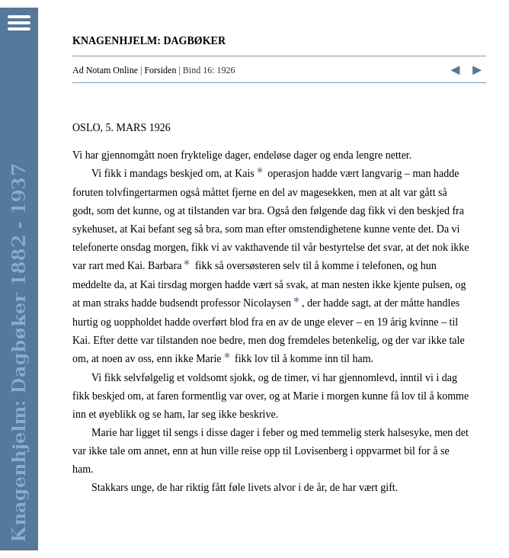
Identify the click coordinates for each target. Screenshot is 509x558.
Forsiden (160, 70)
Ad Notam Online (105, 70)
